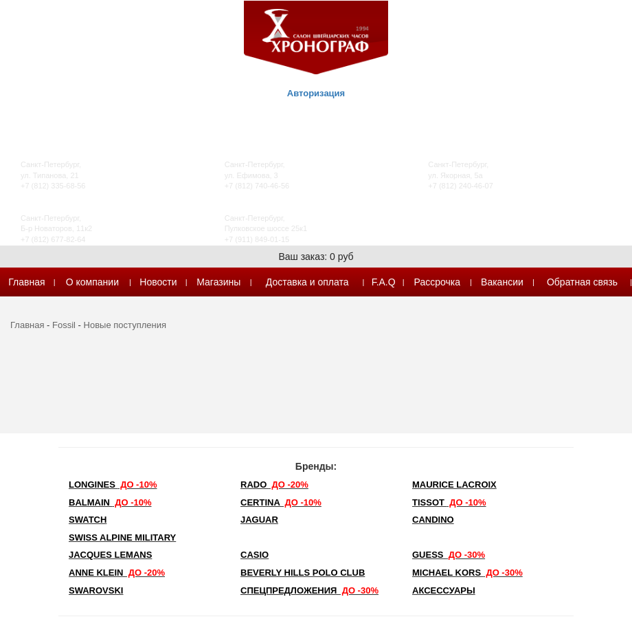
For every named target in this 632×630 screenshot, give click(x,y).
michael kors (467, 572)
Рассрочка (437, 281)
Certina (280, 502)
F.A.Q (384, 281)
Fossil (64, 325)
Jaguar (259, 519)
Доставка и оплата (307, 281)
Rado (274, 484)
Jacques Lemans (110, 555)
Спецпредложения (309, 590)
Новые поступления (125, 325)
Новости (158, 281)
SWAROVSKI (96, 590)
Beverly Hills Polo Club (302, 572)
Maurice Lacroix (454, 484)
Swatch (87, 519)
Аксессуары (443, 590)
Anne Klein (117, 572)
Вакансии (502, 281)
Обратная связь (582, 281)
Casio (254, 555)
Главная (26, 281)
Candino (433, 519)
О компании (92, 281)
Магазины (218, 281)
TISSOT (449, 502)
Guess (448, 555)
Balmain (110, 502)
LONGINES (113, 484)
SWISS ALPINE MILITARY (122, 537)
